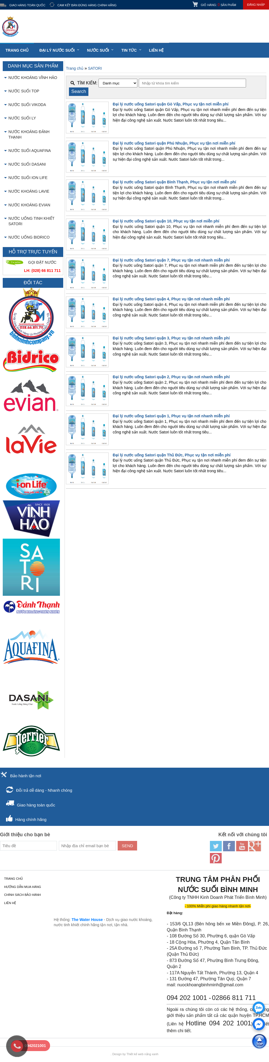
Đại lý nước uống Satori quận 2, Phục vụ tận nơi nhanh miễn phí (171, 377)
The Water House (87, 919)
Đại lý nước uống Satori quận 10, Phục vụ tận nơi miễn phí (166, 221)
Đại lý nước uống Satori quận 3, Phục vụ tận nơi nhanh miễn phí (171, 338)
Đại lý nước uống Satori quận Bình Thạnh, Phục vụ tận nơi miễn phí (174, 182)
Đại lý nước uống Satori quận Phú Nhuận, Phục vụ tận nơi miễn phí (174, 143)
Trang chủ (16, 50)
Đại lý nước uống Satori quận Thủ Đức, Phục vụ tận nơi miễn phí (171, 455)
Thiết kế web (134, 1054)
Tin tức (129, 50)
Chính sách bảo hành (22, 894)
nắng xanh (151, 1054)
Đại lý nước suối (57, 50)
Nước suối (98, 50)
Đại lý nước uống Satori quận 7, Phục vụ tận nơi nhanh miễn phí (171, 260)
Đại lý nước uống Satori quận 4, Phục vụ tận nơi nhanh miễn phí (171, 299)
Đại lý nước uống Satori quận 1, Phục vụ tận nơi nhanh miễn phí (171, 416)
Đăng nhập (256, 4)
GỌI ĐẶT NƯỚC (42, 262)
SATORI (95, 68)
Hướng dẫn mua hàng (22, 886)
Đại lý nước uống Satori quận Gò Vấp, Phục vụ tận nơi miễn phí (170, 104)
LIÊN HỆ (156, 50)
